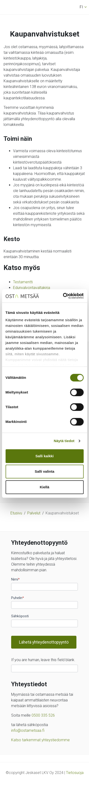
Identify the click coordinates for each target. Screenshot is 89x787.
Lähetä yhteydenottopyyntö (44, 642)
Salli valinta (44, 471)
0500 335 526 (43, 715)
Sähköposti (20, 616)
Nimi (15, 579)
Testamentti (23, 282)
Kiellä (44, 487)
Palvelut (33, 513)
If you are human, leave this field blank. (43, 660)
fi (81, 7)
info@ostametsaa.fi (27, 730)
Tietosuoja (75, 772)
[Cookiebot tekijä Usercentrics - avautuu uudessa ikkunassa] (63, 296)
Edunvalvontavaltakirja (31, 287)
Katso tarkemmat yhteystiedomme (40, 740)
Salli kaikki (44, 456)
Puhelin (17, 598)
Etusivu (16, 513)
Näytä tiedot (64, 441)
